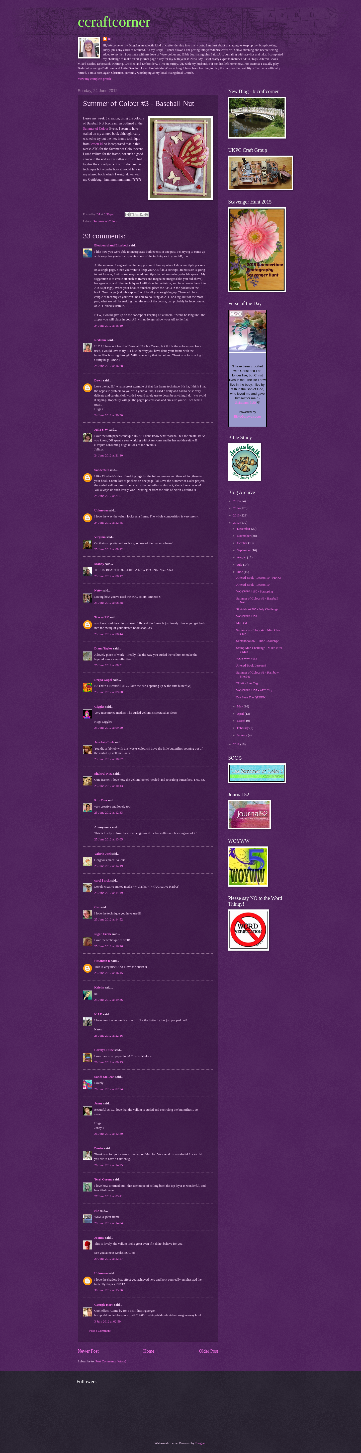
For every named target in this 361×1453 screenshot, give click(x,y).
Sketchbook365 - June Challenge (257, 641)
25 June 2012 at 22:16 (108, 1035)
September (244, 550)
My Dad (241, 623)
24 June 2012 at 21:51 (108, 496)
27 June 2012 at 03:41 (108, 1196)
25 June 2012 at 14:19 (108, 866)
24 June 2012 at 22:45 (108, 522)
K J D (98, 1014)
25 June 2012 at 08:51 (108, 665)
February (243, 728)
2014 (236, 508)
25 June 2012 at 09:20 (108, 728)
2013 (236, 515)
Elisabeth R (102, 961)
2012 (236, 522)
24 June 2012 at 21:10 (108, 455)
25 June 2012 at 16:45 (108, 973)
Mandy (99, 564)
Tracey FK (101, 617)
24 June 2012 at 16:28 (108, 366)
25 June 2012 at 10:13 (108, 786)
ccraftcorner (114, 21)
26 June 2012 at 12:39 (108, 1134)
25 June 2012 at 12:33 (108, 812)
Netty (98, 590)
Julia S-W (101, 429)
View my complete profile (95, 79)
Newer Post (88, 1351)
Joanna (99, 1237)
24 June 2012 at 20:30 (108, 415)
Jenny (98, 1103)
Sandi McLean (104, 1077)
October (242, 543)
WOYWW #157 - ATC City (254, 690)
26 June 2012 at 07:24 (108, 1089)
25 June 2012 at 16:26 (108, 946)
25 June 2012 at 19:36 (108, 1000)
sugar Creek (102, 934)
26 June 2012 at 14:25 (108, 1165)
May (240, 706)
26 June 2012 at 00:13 (108, 1062)
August (242, 557)
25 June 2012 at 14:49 (108, 893)
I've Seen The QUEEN (250, 697)
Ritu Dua (100, 800)
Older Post (208, 1351)
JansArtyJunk (104, 742)
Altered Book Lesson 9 (251, 665)
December (244, 529)
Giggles (99, 706)
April (240, 713)
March (241, 720)
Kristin (99, 987)
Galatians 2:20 (245, 403)
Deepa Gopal (103, 680)
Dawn (98, 380)
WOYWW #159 (246, 616)
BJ (110, 39)
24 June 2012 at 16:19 (108, 325)
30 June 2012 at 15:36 (108, 1290)
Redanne (100, 340)
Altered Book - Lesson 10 (252, 584)
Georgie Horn (103, 1304)
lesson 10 (96, 144)
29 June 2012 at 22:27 (108, 1259)
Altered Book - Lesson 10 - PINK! (258, 577)
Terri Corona (103, 1179)
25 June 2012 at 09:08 (108, 692)
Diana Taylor (103, 648)
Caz (97, 907)
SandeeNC (101, 470)
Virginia (100, 537)
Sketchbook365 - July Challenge (257, 609)
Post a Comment (100, 1331)
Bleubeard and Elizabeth (111, 245)
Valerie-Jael (102, 853)
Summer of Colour (95, 128)
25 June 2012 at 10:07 (108, 759)
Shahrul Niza (103, 773)
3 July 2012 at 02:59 (107, 1321)
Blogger (200, 1443)
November (244, 536)
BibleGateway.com (247, 416)
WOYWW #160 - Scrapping (254, 591)
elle (96, 1211)
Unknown (101, 510)
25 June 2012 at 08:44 (108, 634)
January (242, 735)
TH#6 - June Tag (247, 683)
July (240, 564)
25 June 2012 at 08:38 (108, 603)
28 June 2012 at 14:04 (108, 1223)
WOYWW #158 (246, 659)
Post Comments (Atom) (111, 1361)
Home (148, 1351)
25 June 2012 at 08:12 (108, 549)
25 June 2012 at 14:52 (108, 919)
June (240, 572)
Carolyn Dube (104, 1050)
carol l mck (102, 880)
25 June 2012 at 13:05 (108, 839)
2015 (236, 501)
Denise (98, 1148)
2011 (236, 744)
